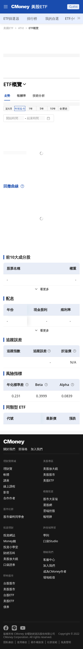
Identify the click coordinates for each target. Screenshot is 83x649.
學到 (46, 535)
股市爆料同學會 (13, 517)
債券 (6, 607)
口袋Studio (50, 541)
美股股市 (9, 589)
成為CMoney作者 (54, 571)
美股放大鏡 (10, 559)
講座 (6, 480)
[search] (73, 6)
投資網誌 (9, 535)
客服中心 (49, 560)
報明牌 (47, 517)
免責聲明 (66, 642)
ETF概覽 (34, 28)
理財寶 (7, 469)
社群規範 (52, 642)
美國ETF (8, 28)
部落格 (23, 449)
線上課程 (9, 486)
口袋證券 (9, 565)
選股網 (47, 505)
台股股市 (9, 583)
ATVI (21, 28)
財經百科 (9, 553)
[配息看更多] (41, 330)
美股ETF (8, 601)
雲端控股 (49, 511)
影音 (6, 492)
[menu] (5, 6)
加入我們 (37, 449)
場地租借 (49, 577)
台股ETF (8, 595)
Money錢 (9, 541)
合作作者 (9, 498)
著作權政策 (37, 642)
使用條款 (22, 642)
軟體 (6, 474)
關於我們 (9, 449)
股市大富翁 (50, 499)
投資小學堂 (10, 547)
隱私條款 (8, 642)
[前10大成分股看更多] (41, 289)
